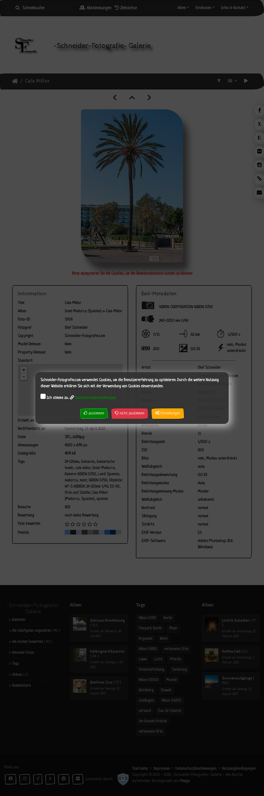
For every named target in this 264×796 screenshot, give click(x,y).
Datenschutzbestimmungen (95, 398)
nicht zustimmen (129, 413)
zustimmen (94, 413)
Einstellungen (167, 413)
